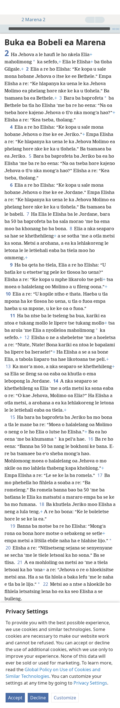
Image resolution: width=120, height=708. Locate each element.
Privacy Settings (90, 683)
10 (7, 285)
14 (55, 372)
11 (12, 307)
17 (99, 467)
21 (19, 554)
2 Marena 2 (30, 19)
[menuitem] (8, 7)
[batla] (113, 7)
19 (12, 518)
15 (12, 409)
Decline (38, 698)
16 (90, 431)
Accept (15, 698)
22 (45, 576)
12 (26, 329)
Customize (65, 698)
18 (41, 496)
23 (12, 597)
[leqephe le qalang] (8, 7)
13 (7, 358)
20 (7, 539)
